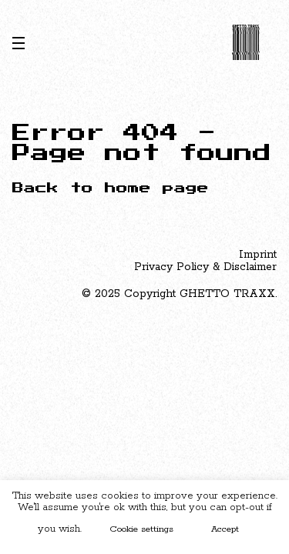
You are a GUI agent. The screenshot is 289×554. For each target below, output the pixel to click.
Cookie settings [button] (141, 529)
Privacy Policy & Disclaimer (205, 267)
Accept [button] (225, 529)
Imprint (258, 255)
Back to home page (110, 188)
